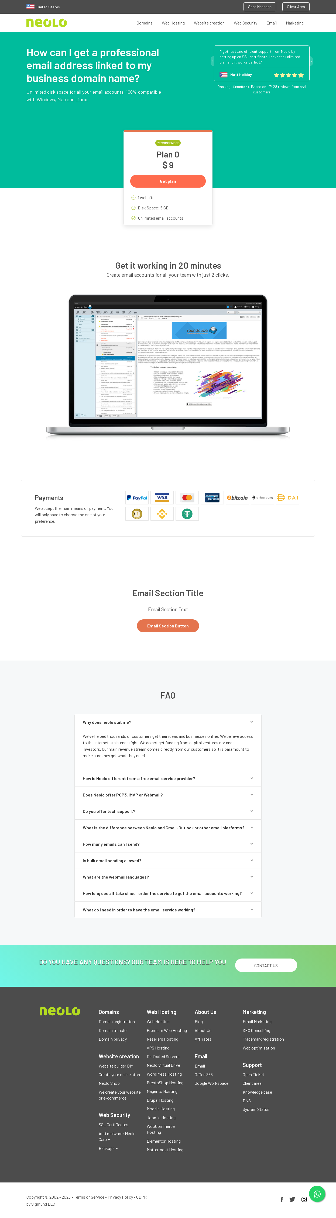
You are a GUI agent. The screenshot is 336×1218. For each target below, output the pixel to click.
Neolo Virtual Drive (163, 1065)
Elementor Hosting (164, 1140)
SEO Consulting (256, 1030)
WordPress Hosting (164, 1073)
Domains (144, 22)
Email (271, 22)
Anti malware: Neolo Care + (117, 1136)
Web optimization (259, 1047)
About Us (203, 1030)
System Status (256, 1109)
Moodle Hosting (161, 1108)
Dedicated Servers (163, 1056)
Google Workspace (211, 1083)
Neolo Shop (109, 1083)
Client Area (296, 6)
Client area (252, 1083)
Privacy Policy (120, 1196)
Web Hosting (173, 22)
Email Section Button (168, 625)
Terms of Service (89, 1196)
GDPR (141, 1196)
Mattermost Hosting (165, 1149)
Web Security (245, 22)
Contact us (266, 965)
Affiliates (203, 1038)
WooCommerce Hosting (161, 1129)
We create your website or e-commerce (120, 1094)
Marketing (295, 22)
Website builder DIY (116, 1065)
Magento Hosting (162, 1091)
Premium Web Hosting (167, 1030)
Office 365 (204, 1074)
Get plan (168, 181)
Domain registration (117, 1021)
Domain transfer (113, 1030)
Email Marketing (257, 1021)
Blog (199, 1021)
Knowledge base (257, 1091)
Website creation (209, 22)
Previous (212, 61)
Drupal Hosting (160, 1100)
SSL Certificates (113, 1124)
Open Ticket (253, 1074)
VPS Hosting (158, 1047)
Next (311, 61)
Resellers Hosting (162, 1038)
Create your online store (120, 1074)
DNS (247, 1100)
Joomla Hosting (161, 1117)
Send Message (260, 6)
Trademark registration (263, 1038)
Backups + (108, 1148)
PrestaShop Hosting (165, 1082)
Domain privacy (113, 1038)
